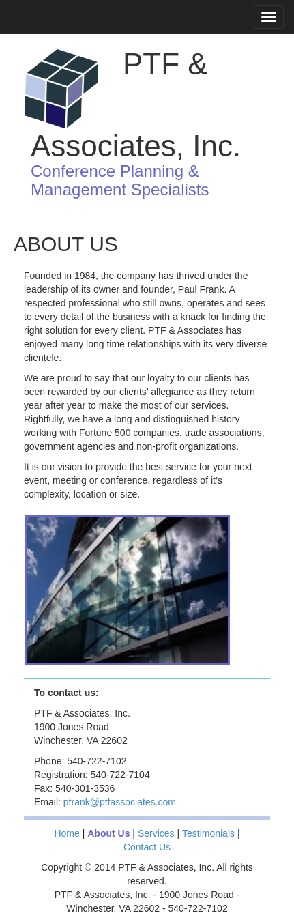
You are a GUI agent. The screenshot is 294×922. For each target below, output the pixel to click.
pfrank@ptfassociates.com (119, 801)
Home (66, 833)
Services (156, 833)
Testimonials (208, 833)
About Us (108, 833)
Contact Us (147, 846)
